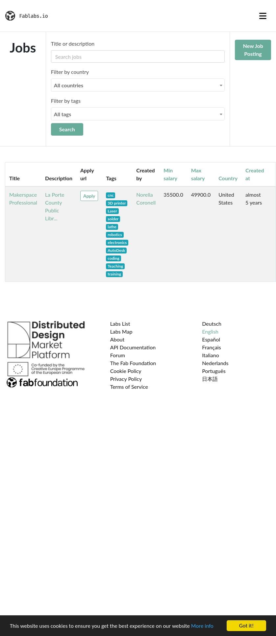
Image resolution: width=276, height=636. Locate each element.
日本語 (210, 379)
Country (228, 178)
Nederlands (215, 363)
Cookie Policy (125, 371)
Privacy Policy (126, 379)
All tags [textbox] (62, 114)
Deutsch (211, 323)
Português (213, 371)
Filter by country (70, 72)
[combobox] (138, 85)
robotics (115, 234)
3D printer (117, 203)
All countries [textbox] (68, 85)
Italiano (210, 355)
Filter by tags (66, 101)
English (210, 331)
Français (211, 347)
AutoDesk (116, 250)
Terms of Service (129, 387)
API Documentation (133, 347)
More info (202, 626)
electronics (117, 242)
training (114, 274)
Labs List (120, 323)
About (117, 339)
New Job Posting (253, 50)
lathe (112, 226)
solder (113, 218)
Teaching (115, 266)
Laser (112, 210)
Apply (89, 196)
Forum (117, 355)
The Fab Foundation (133, 363)
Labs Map (121, 331)
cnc (110, 195)
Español (211, 339)
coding (113, 258)
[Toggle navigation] (263, 16)
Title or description (72, 43)
